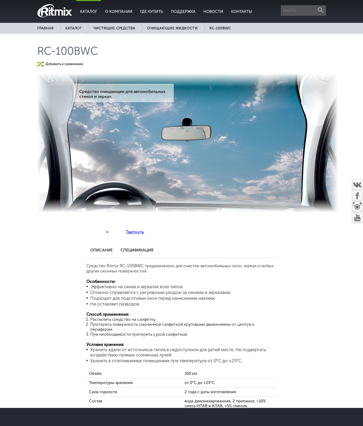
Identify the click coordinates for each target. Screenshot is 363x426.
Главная (45, 28)
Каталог (88, 11)
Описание (101, 250)
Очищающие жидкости (172, 28)
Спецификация (136, 250)
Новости (213, 11)
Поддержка (183, 11)
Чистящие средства (114, 28)
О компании (118, 11)
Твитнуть (135, 231)
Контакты (241, 11)
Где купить (151, 11)
